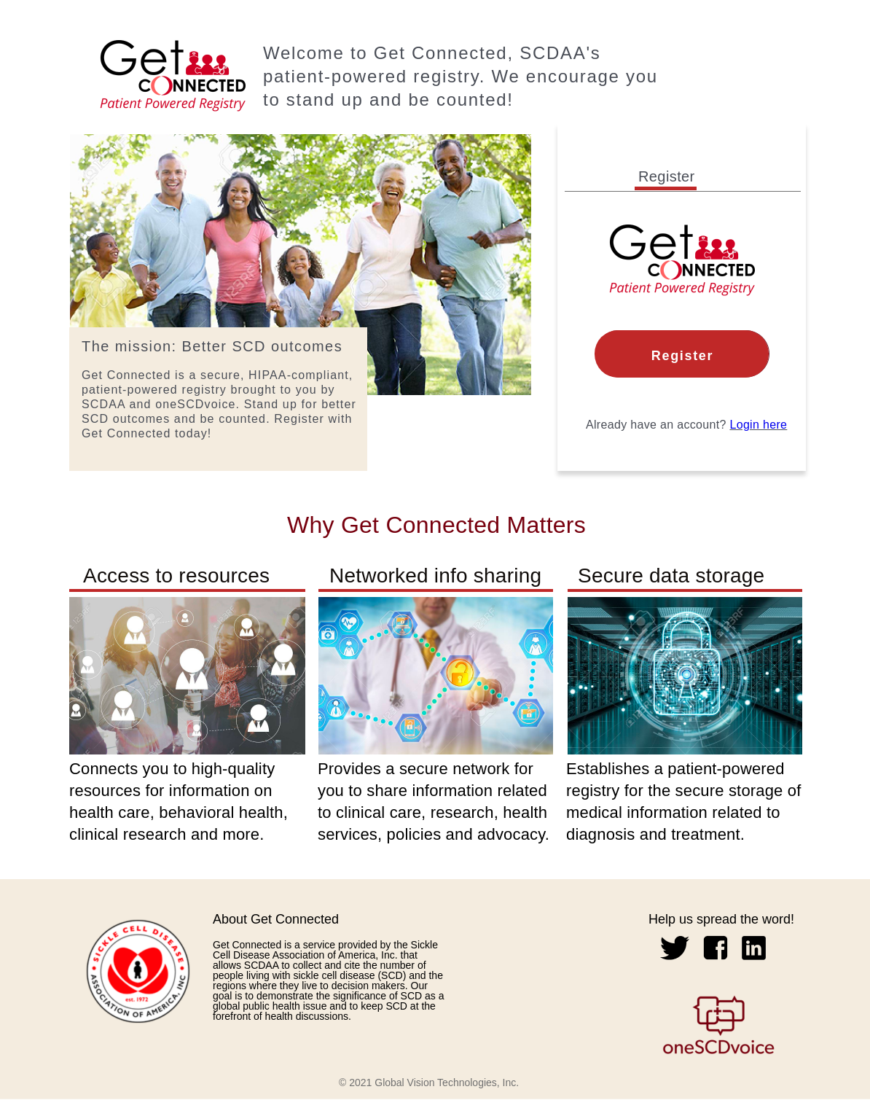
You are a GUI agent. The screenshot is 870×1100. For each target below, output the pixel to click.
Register (682, 355)
